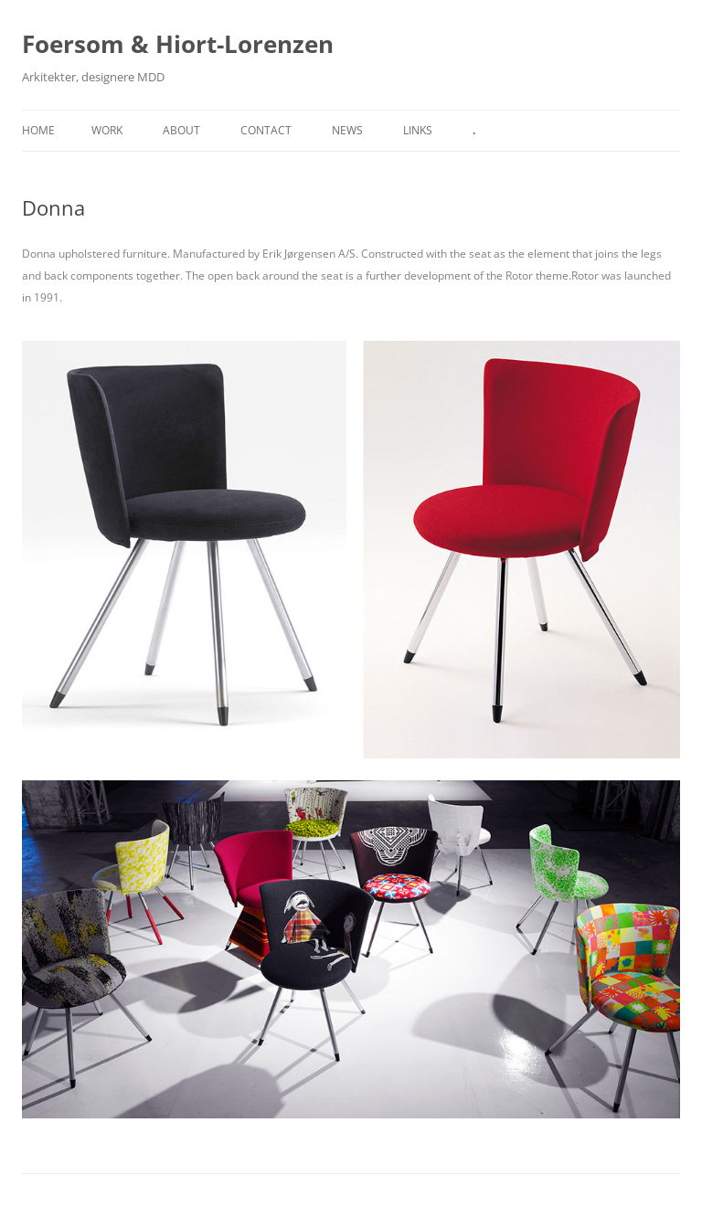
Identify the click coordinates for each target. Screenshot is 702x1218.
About (181, 130)
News (347, 130)
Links (417, 130)
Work (106, 130)
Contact (266, 130)
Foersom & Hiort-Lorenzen (178, 43)
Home (38, 130)
